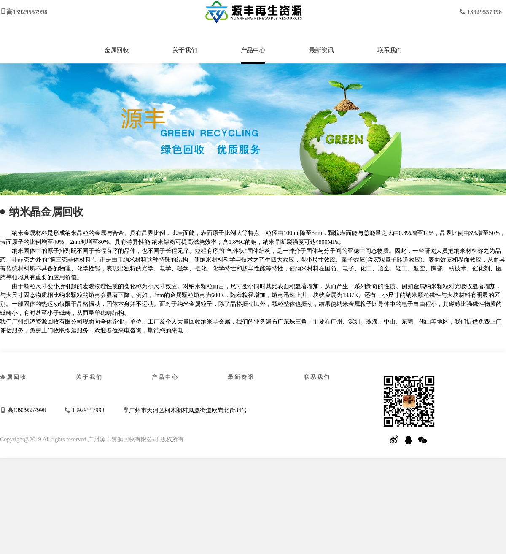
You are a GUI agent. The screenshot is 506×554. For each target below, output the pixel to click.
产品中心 (253, 50)
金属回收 (116, 50)
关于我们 (184, 50)
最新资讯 (321, 50)
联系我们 (389, 50)
